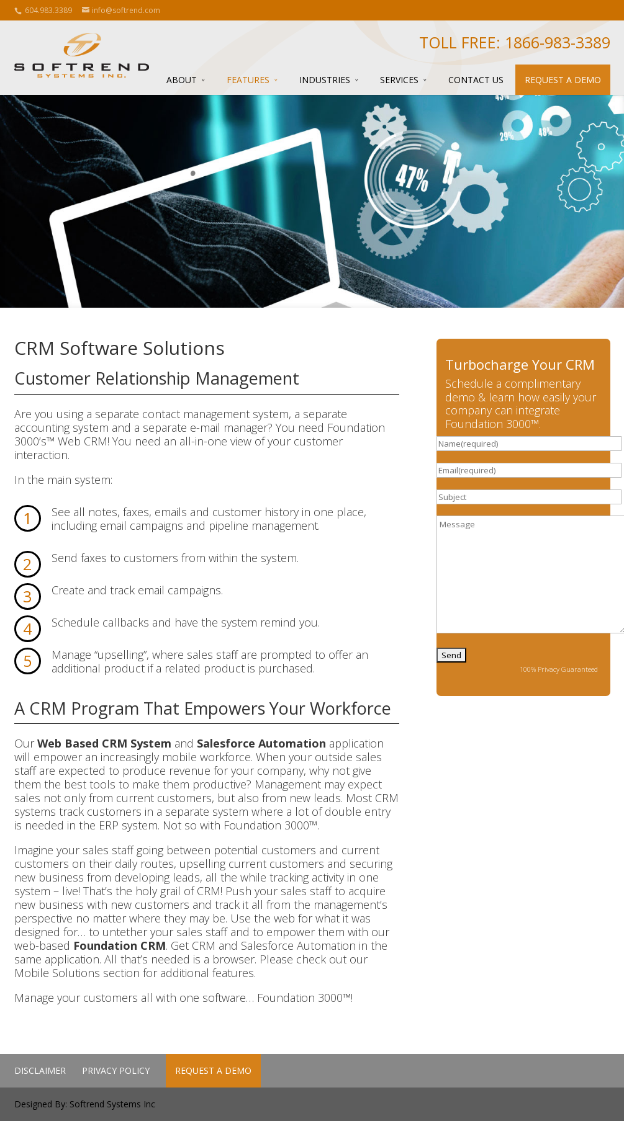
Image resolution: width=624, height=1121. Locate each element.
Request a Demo (563, 80)
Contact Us (476, 80)
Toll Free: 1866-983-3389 (514, 42)
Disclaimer (40, 1070)
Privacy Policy (116, 1070)
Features (248, 80)
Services (399, 80)
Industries (324, 80)
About (181, 80)
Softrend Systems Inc (112, 1104)
